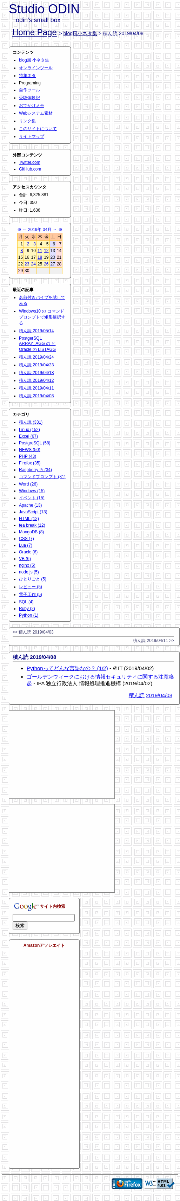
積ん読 (137, 695)
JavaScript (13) (33, 511)
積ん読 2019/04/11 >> (153, 640)
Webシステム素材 (36, 113)
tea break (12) (32, 525)
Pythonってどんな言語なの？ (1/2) (67, 668)
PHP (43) (27, 456)
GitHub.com (30, 169)
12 (46, 250)
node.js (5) (29, 572)
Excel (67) (28, 436)
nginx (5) (27, 565)
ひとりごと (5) (32, 579)
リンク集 (27, 120)
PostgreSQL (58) (35, 443)
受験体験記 (29, 97)
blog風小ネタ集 (80, 33)
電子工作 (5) (30, 594)
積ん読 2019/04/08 (36, 395)
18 (40, 257)
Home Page (34, 32)
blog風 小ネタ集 (34, 60)
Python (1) (28, 615)
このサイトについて (38, 128)
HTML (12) (29, 518)
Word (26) (28, 484)
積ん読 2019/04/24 (36, 357)
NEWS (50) (29, 449)
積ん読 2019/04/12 (36, 380)
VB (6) (25, 558)
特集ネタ (27, 75)
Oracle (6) (28, 552)
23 (27, 264)
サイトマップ (31, 136)
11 (40, 250)
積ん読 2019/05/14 (36, 330)
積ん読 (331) (30, 422)
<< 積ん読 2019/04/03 (33, 632)
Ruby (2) (27, 608)
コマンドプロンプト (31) (42, 476)
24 (33, 264)
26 (46, 264)
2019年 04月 (40, 229)
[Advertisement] (61, 754)
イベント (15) (32, 497)
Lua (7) (25, 545)
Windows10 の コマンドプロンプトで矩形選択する (42, 317)
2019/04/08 (159, 695)
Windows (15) (32, 490)
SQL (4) (26, 601)
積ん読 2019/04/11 (36, 388)
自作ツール (29, 90)
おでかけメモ (31, 105)
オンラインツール (36, 67)
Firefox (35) (29, 463)
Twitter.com (29, 162)
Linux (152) (29, 429)
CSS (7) (26, 538)
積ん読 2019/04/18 (36, 372)
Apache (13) (30, 505)
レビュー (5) (30, 586)
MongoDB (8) (31, 531)
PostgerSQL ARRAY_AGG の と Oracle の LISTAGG (37, 344)
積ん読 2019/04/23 (36, 364)
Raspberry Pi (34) (35, 469)
